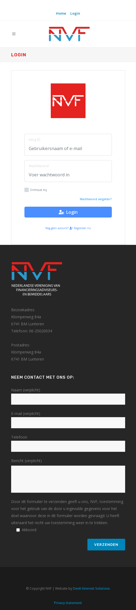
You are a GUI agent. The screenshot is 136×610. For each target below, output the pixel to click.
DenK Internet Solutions (91, 588)
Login (75, 13)
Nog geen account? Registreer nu (68, 228)
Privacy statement (68, 603)
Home (61, 13)
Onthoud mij (35, 190)
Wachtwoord (39, 166)
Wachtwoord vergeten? (96, 199)
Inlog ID (34, 139)
